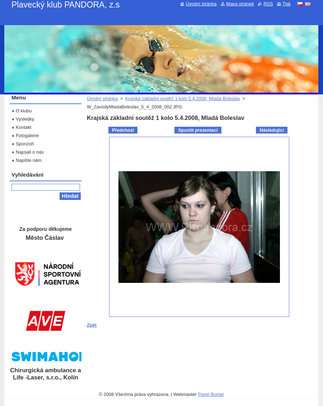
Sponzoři (25, 143)
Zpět (92, 325)
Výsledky (25, 119)
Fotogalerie (27, 135)
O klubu (24, 110)
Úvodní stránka (102, 98)
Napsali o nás (30, 152)
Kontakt (23, 127)
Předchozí (123, 130)
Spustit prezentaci (197, 130)
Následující (271, 130)
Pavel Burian (211, 394)
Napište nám (29, 160)
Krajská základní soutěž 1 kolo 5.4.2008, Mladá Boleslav (182, 98)
